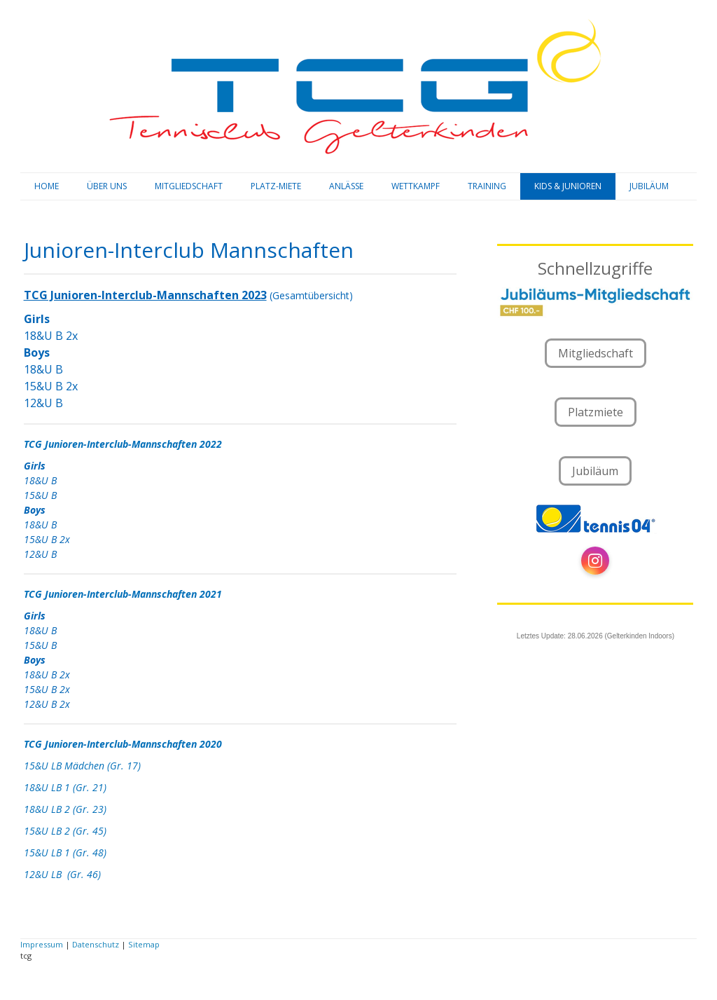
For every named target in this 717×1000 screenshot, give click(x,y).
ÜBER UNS (107, 186)
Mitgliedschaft (595, 353)
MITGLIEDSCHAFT (189, 186)
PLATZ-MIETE (276, 186)
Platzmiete (595, 412)
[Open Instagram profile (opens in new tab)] (595, 561)
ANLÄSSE (346, 186)
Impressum (41, 944)
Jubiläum (595, 471)
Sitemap (144, 944)
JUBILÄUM (649, 186)
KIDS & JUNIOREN (567, 186)
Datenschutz (95, 944)
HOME (46, 186)
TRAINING (487, 186)
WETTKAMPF (415, 186)
